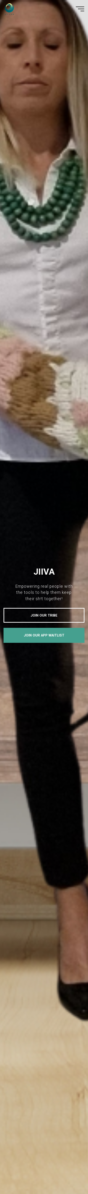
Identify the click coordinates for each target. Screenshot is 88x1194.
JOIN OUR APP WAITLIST (44, 635)
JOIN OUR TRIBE (44, 615)
